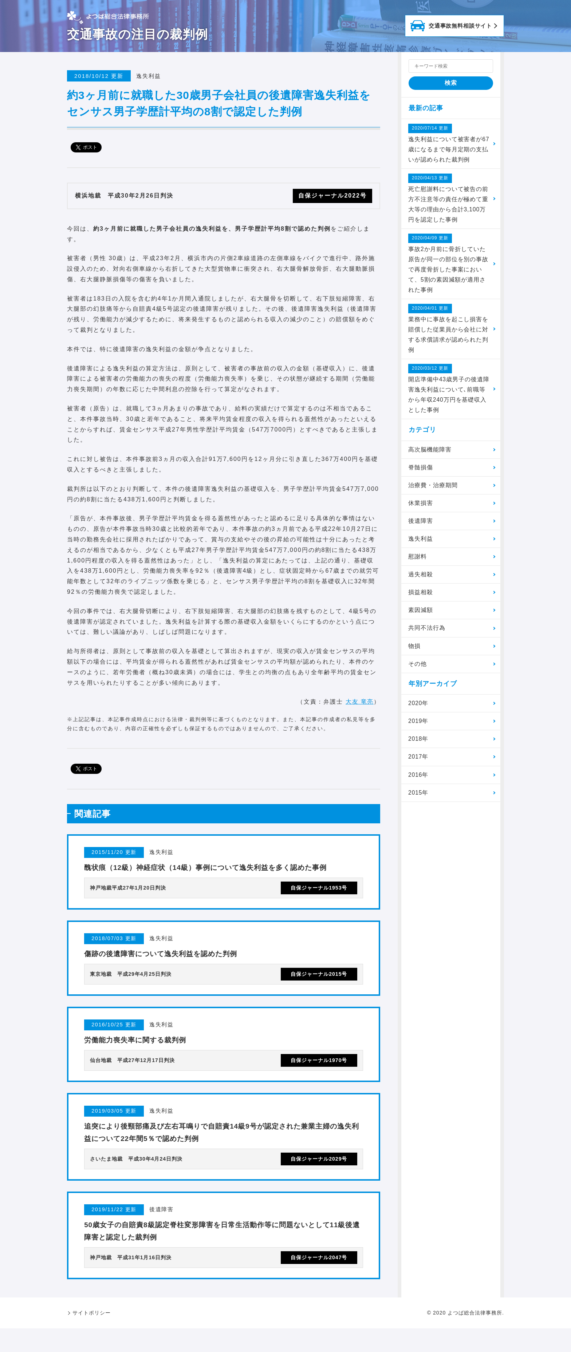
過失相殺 (421, 581)
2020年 (419, 711)
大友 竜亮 (359, 702)
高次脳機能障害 (430, 455)
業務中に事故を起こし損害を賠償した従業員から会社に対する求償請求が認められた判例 (449, 332)
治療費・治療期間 (433, 491)
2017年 (419, 766)
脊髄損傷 (421, 472)
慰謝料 (418, 563)
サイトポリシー (91, 1336)
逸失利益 (421, 545)
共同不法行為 (427, 636)
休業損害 (421, 509)
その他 (418, 672)
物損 (415, 654)
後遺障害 (421, 527)
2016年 (419, 784)
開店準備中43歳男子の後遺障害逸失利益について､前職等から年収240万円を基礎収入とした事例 (448, 393)
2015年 (419, 802)
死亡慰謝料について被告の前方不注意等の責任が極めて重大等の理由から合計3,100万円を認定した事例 (449, 199)
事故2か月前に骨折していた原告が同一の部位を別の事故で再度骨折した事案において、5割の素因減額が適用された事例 (449, 265)
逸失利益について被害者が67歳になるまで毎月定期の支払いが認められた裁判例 (446, 143)
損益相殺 (421, 599)
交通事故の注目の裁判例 (137, 34)
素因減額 (421, 618)
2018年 (419, 748)
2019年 (419, 730)
